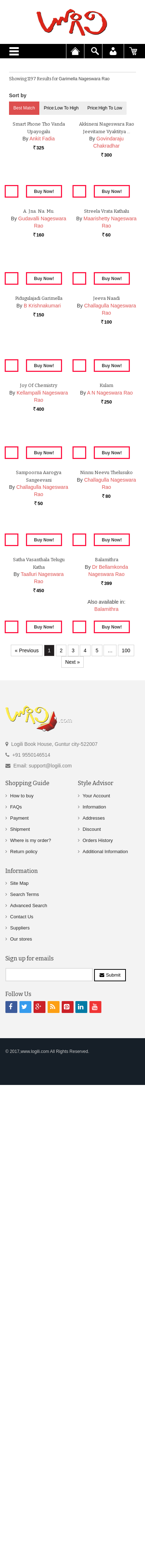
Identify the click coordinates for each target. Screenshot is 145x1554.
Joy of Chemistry (38, 719)
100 (126, 1128)
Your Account (96, 1273)
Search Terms (24, 1372)
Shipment (20, 1307)
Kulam (106, 719)
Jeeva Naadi (106, 556)
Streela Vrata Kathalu (106, 393)
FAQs (16, 1285)
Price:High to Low (104, 108)
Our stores (21, 1417)
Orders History (98, 1318)
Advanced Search (28, 1383)
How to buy (22, 1273)
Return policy (24, 1329)
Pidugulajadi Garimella (38, 556)
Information (94, 1285)
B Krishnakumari (42, 563)
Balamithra (106, 1052)
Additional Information (105, 1329)
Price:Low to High (61, 108)
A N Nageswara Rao (110, 726)
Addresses (94, 1296)
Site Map (19, 1361)
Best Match (24, 108)
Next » (72, 1140)
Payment (19, 1296)
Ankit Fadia (42, 237)
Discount (92, 1307)
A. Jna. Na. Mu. (38, 393)
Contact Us (21, 1394)
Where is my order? (30, 1318)
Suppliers (20, 1406)
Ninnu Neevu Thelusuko (106, 882)
